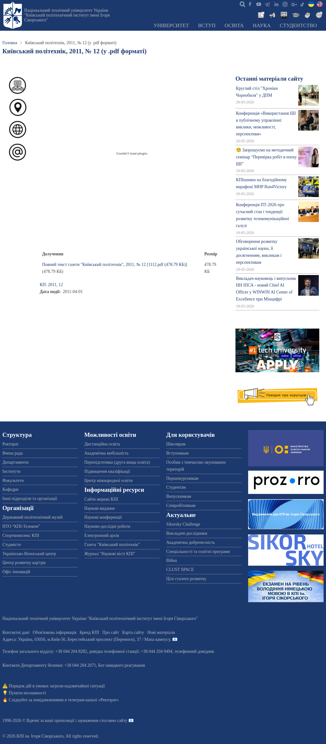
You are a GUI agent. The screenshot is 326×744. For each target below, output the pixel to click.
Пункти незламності (27, 692)
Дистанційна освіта (102, 444)
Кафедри (10, 489)
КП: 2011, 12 (51, 284)
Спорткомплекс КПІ (20, 535)
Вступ (207, 25)
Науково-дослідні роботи (107, 526)
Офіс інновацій (16, 571)
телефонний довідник (194, 651)
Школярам (175, 444)
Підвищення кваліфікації (107, 471)
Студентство (298, 25)
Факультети (13, 480)
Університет (171, 25)
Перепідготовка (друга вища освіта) (117, 462)
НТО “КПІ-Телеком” (21, 526)
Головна (9, 42)
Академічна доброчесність (190, 542)
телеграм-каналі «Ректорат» (93, 699)
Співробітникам (180, 505)
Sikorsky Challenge (183, 524)
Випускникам (178, 496)
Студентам (176, 487)
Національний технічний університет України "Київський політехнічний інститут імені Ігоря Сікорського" (67, 15)
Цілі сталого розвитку (186, 578)
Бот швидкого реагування (121, 665)
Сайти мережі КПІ (101, 499)
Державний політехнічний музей (32, 517)
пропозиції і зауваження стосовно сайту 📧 (94, 720)
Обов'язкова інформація (54, 632)
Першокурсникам (182, 478)
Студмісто (11, 544)
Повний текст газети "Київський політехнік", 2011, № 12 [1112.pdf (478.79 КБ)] (114, 264)
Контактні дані (15, 632)
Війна (171, 560)
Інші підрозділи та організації (29, 498)
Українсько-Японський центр (29, 553)
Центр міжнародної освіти (108, 480)
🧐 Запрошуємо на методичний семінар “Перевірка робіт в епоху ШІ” (266, 157)
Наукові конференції (103, 517)
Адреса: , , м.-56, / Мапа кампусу (86, 639)
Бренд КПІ (89, 632)
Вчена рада (12, 453)
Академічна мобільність (106, 453)
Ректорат (10, 444)
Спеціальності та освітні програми (198, 551)
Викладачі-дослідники (186, 533)
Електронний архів (101, 535)
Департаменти (15, 462)
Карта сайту (133, 632)
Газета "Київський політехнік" (112, 544)
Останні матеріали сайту (269, 78)
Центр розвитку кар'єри (24, 562)
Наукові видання (99, 508)
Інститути (11, 471)
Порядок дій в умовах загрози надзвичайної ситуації (57, 686)
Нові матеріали (161, 632)
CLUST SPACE (180, 569)
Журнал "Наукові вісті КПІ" (109, 553)
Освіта (234, 25)
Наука (262, 25)
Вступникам (177, 453)
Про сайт (110, 632)
